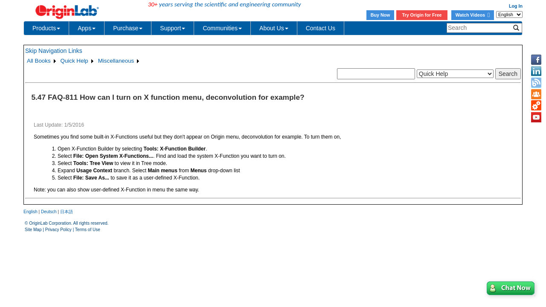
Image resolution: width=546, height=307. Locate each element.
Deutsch (49, 211)
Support (172, 28)
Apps (87, 28)
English (30, 211)
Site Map (33, 229)
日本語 (66, 211)
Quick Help (74, 61)
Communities (222, 28)
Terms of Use (87, 229)
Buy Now (380, 14)
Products (46, 28)
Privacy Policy (58, 229)
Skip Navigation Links (53, 50)
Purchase (127, 28)
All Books (39, 61)
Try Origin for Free (422, 14)
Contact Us (320, 28)
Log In (516, 6)
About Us (273, 28)
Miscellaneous (116, 61)
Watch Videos (473, 14)
